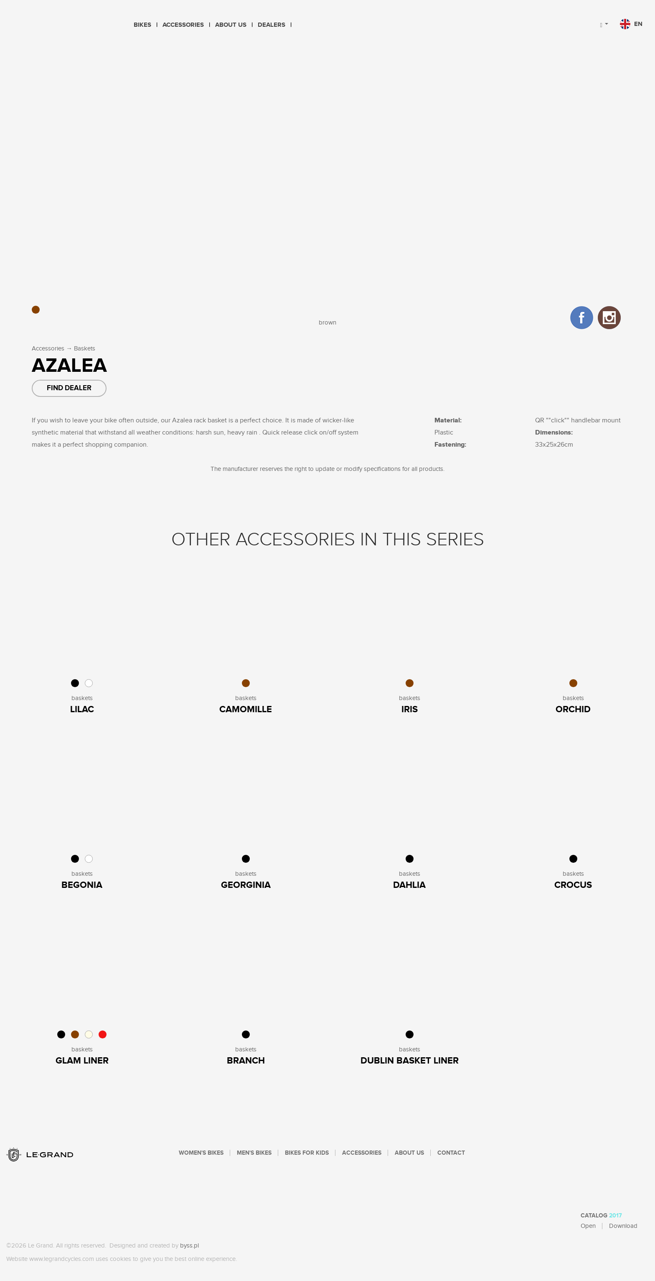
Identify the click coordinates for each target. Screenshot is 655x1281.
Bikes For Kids (307, 1153)
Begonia (81, 885)
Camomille (245, 709)
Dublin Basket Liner (410, 1060)
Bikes (142, 25)
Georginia (246, 885)
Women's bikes (201, 1153)
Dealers (271, 25)
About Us (230, 25)
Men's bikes (254, 1153)
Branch (246, 1060)
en (631, 24)
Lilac (82, 709)
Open (588, 1226)
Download (623, 1226)
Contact (451, 1153)
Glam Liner (82, 1060)
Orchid (573, 709)
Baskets (84, 348)
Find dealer (69, 388)
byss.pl (189, 1245)
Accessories (183, 25)
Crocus (573, 885)
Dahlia (409, 885)
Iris (409, 709)
